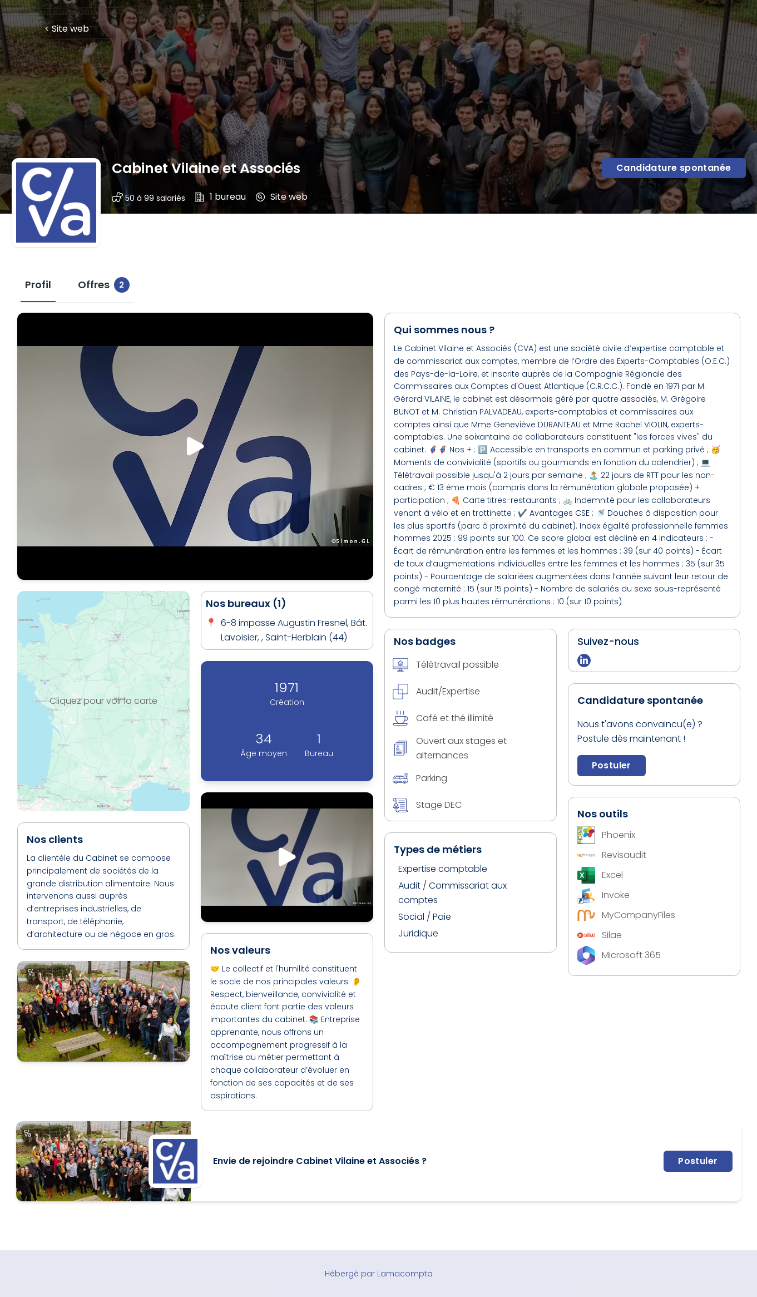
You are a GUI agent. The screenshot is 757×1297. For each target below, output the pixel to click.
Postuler (611, 765)
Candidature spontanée (673, 167)
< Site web (66, 28)
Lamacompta (405, 1273)
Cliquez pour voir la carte (103, 700)
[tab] (38, 284)
